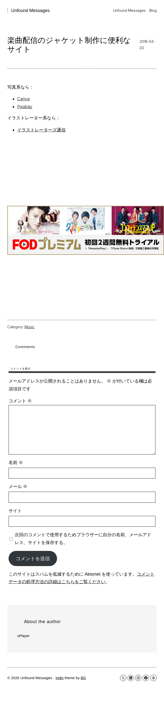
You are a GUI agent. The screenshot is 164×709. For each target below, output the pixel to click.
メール (18, 486)
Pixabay (24, 106)
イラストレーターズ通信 (41, 129)
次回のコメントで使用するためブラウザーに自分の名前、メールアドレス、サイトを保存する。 (83, 538)
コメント (20, 400)
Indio (60, 678)
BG (83, 678)
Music (29, 327)
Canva (23, 98)
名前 (16, 462)
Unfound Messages (30, 10)
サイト (15, 510)
